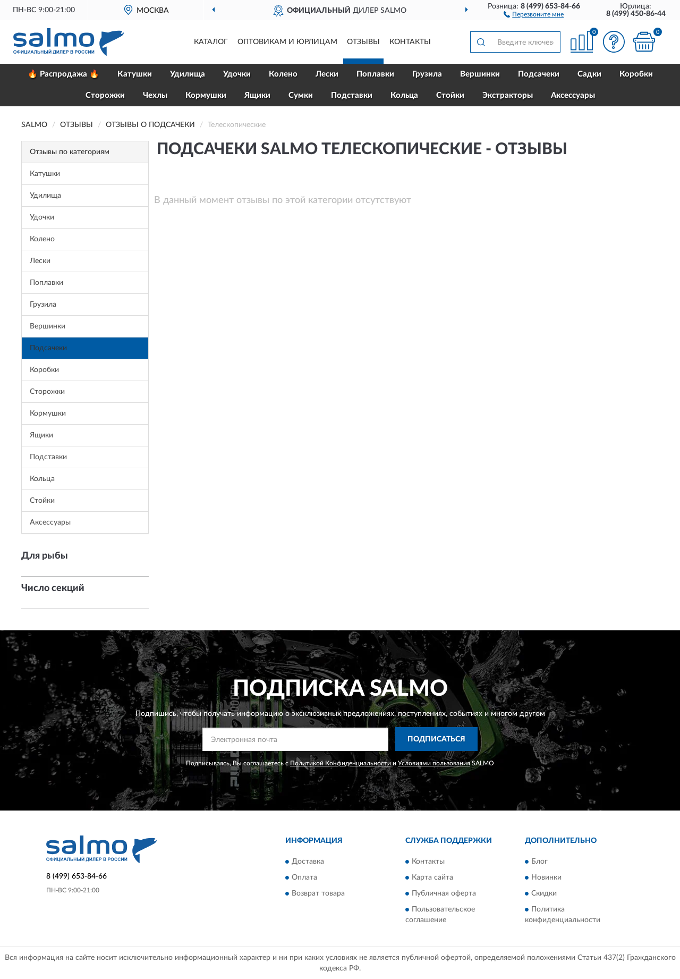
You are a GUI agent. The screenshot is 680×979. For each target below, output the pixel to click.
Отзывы (363, 42)
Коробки (636, 74)
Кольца (404, 95)
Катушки (134, 74)
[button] (534, 14)
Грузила (427, 74)
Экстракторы (507, 95)
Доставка (308, 861)
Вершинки (480, 74)
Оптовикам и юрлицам (287, 42)
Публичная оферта (444, 893)
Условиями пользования (434, 763)
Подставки (351, 95)
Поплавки (375, 74)
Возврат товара (318, 893)
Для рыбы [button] (44, 556)
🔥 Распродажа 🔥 (63, 74)
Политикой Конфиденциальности (340, 763)
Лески (327, 74)
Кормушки (205, 95)
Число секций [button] (52, 588)
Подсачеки (538, 74)
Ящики (257, 95)
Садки (589, 74)
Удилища (187, 74)
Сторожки (105, 95)
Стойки (450, 95)
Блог (539, 861)
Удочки (237, 74)
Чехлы (155, 95)
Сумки (300, 95)
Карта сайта (432, 877)
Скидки (544, 893)
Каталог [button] (211, 42)
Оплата (304, 877)
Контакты (410, 42)
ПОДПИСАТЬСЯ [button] (436, 739)
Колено (283, 74)
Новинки (546, 877)
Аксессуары (573, 95)
